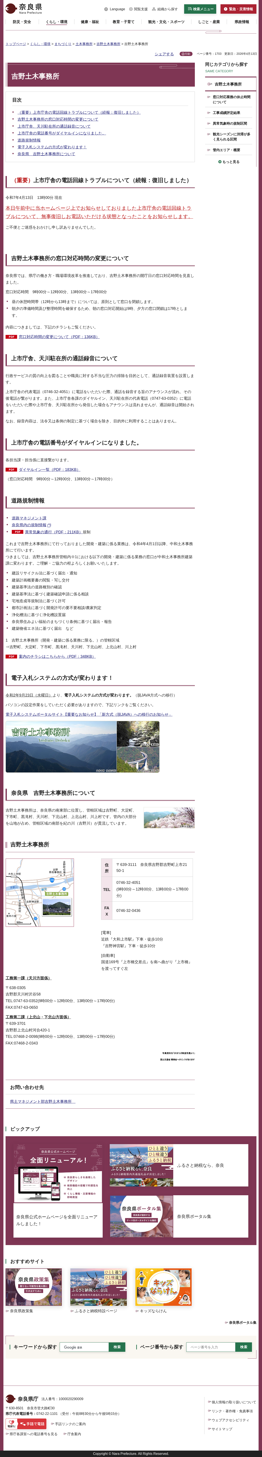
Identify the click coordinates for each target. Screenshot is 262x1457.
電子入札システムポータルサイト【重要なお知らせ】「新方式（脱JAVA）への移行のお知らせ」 (89, 714)
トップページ (16, 44)
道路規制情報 (29, 140)
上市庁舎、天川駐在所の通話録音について (54, 126)
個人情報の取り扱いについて (234, 1402)
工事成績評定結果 (226, 113)
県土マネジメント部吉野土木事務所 (42, 1101)
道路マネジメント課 (29, 518)
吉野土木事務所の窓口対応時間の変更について (58, 119)
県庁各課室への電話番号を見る (34, 1434)
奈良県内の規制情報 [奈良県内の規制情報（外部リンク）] (29, 525)
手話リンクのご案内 (70, 1424)
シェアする (164, 54)
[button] (115, 9)
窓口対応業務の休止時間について (231, 99)
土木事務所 (84, 44)
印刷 (187, 53)
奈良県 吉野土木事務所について (46, 154)
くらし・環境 (40, 44)
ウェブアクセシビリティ (230, 1420)
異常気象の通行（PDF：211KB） (54, 532)
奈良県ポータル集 (242, 1322)
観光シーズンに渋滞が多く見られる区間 (231, 136)
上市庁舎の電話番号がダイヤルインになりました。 (62, 133)
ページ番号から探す (162, 1347)
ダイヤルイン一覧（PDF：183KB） (49, 469)
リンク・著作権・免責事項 (232, 1411)
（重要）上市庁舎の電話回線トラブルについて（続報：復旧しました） (79, 112)
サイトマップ (222, 1429)
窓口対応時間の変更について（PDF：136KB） (59, 337)
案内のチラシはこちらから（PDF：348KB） (57, 656)
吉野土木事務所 (108, 44)
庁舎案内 (74, 1434)
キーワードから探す (35, 1347)
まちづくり (62, 44)
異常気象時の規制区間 (230, 123)
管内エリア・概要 (226, 150)
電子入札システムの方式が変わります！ (52, 147)
